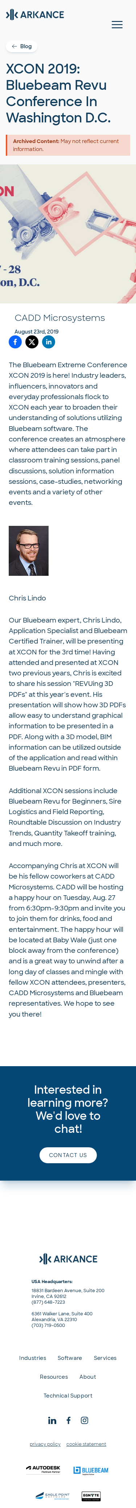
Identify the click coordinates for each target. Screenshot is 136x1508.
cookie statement (86, 1444)
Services (105, 1358)
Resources (54, 1377)
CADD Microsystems (60, 317)
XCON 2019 (27, 375)
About (87, 1377)
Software (70, 1358)
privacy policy (45, 1444)
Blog (22, 46)
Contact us (68, 1155)
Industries (32, 1358)
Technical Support (68, 1395)
